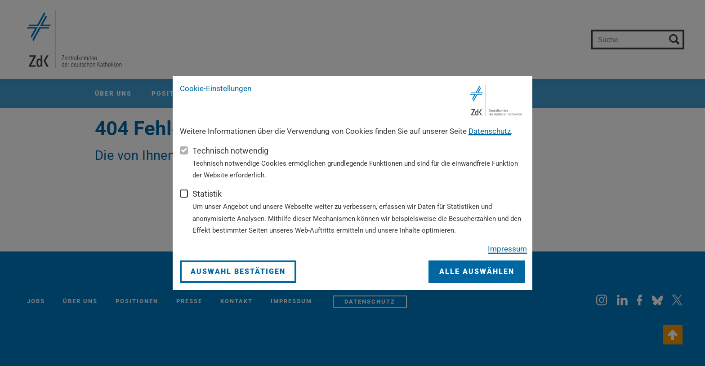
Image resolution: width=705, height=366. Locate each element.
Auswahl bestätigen (238, 271)
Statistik (207, 193)
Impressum (507, 248)
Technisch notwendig (230, 150)
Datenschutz (490, 131)
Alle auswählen (476, 271)
